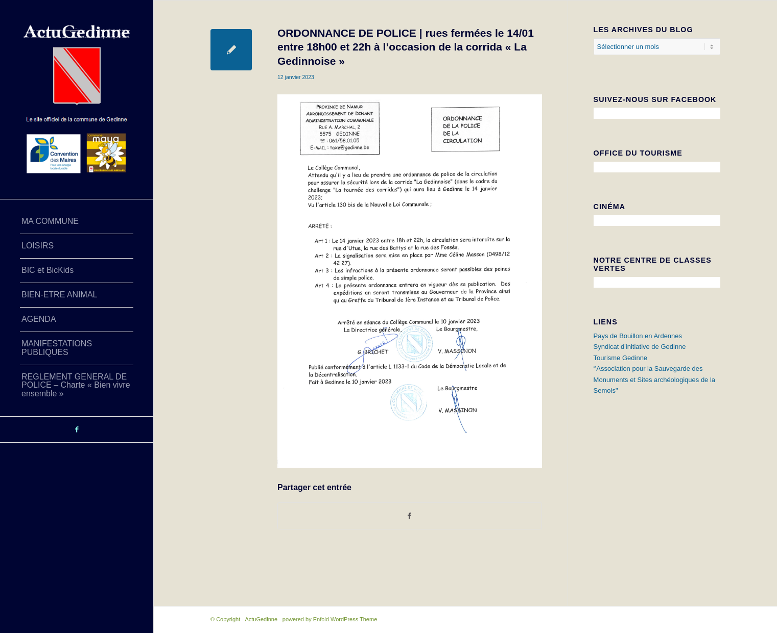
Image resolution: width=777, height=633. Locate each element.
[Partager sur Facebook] (409, 516)
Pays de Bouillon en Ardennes (638, 336)
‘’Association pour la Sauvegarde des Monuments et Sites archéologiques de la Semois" (654, 379)
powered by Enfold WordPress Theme (329, 619)
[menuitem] (76, 222)
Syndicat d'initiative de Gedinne (640, 346)
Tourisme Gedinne (621, 358)
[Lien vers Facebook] (76, 429)
